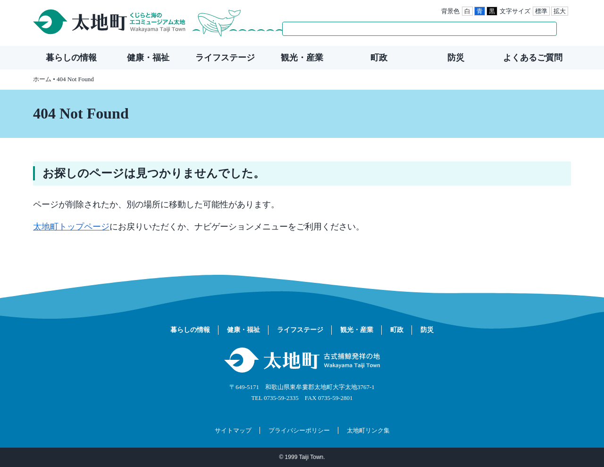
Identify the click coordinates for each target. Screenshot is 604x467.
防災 (455, 57)
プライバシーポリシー (299, 430)
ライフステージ (225, 57)
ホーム (42, 79)
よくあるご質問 (532, 57)
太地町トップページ (71, 226)
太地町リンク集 (368, 430)
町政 (378, 57)
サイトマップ (233, 430)
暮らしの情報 (71, 57)
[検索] (409, 28)
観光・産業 (302, 57)
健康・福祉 (148, 57)
